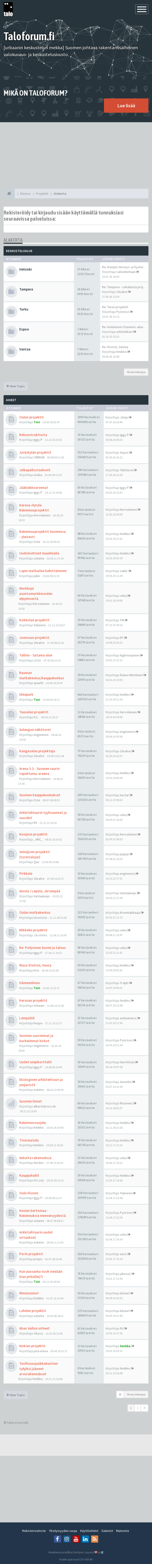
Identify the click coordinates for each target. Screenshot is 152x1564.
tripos (124, 452)
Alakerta (13, 240)
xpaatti (38, 683)
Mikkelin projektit (33, 930)
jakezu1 (125, 1274)
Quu (36, 862)
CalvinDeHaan (125, 272)
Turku (23, 309)
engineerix (41, 735)
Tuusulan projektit (34, 712)
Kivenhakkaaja (130, 912)
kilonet (125, 1293)
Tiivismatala (29, 1140)
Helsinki (25, 269)
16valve (121, 292)
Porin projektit (31, 1254)
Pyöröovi (122, 312)
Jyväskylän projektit (35, 452)
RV (35, 823)
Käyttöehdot (89, 1531)
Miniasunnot (29, 1293)
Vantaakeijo (42, 896)
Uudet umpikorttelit (35, 1062)
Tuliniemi (40, 625)
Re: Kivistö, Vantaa (115, 347)
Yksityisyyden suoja (63, 1531)
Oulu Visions (29, 1193)
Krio (36, 970)
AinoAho (126, 1082)
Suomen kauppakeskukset (39, 795)
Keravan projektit (33, 1000)
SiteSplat (78, 1552)
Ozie (37, 541)
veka (123, 595)
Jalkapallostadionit (34, 470)
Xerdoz (39, 1163)
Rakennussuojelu (32, 1122)
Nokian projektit (32, 1346)
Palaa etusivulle (16, 1422)
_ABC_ (38, 839)
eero (123, 1254)
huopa (38, 1023)
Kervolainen (42, 515)
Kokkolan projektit (34, 620)
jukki (37, 576)
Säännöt (107, 1531)
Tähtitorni (126, 470)
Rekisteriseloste (34, 1531)
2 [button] (137, 1408)
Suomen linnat (30, 1101)
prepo (38, 1259)
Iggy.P (38, 439)
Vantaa (24, 349)
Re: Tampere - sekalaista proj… (124, 287)
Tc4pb (124, 983)
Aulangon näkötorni (35, 729)
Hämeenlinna (29, 983)
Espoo (24, 329)
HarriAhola (127, 1062)
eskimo (39, 1090)
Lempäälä (26, 1018)
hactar (124, 795)
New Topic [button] (15, 386)
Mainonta (122, 1531)
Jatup (124, 417)
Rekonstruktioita (33, 434)
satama (39, 558)
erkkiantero (128, 1018)
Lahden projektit (32, 1310)
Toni (37, 422)
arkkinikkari (124, 332)
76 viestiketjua (136, 372)
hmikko (121, 352)
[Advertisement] (76, 155)
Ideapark (26, 694)
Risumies (126, 1103)
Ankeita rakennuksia (35, 1158)
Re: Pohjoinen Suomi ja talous (42, 947)
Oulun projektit (31, 417)
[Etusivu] (9, 193)
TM (122, 620)
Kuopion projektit (33, 834)
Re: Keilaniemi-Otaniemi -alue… (124, 327)
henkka (125, 1346)
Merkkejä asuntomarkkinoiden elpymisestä (35, 593)
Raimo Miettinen (131, 675)
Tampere (26, 289)
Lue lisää (126, 105)
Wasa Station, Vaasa (35, 965)
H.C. (36, 717)
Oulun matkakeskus (34, 912)
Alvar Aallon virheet (34, 1328)
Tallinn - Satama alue (35, 655)
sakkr (124, 571)
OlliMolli (39, 457)
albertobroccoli (45, 1106)
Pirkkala (25, 873)
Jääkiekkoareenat (33, 487)
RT (121, 638)
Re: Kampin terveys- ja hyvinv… (124, 267)
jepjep (124, 854)
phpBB (66, 1552)
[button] (144, 1408)
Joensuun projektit (34, 637)
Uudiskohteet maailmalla (39, 553)
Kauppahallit (29, 1175)
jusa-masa (41, 1351)
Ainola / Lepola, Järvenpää (39, 891)
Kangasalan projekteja (37, 751)
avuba (38, 475)
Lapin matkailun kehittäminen (43, 570)
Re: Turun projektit (115, 307)
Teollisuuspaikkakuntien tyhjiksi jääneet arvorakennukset (38, 1368)
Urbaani (39, 1005)
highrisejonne (129, 655)
